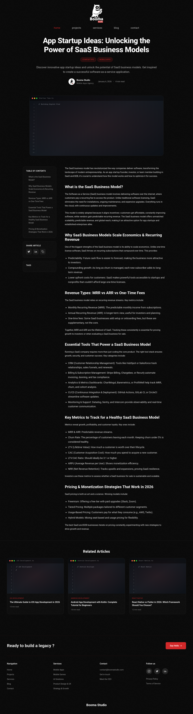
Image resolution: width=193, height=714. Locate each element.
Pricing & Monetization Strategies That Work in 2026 (41, 230)
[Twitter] (157, 671)
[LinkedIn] (165, 671)
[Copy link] (42, 251)
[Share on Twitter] (28, 251)
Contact (10, 688)
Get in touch (105, 674)
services (97, 27)
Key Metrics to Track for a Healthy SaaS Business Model (39, 220)
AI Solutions (58, 679)
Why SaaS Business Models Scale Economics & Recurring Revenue (41, 189)
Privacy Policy (152, 679)
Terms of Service (153, 683)
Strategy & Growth (61, 688)
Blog (9, 684)
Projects (10, 674)
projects (76, 27)
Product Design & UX (62, 684)
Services (10, 679)
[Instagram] (149, 671)
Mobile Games (59, 674)
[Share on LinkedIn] (35, 251)
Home (9, 670)
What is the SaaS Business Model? (40, 178)
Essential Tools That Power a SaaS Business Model (41, 209)
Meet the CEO (105, 679)
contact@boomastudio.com (112, 670)
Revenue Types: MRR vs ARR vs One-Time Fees (40, 199)
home (57, 27)
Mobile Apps (58, 670)
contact (135, 27)
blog (116, 27)
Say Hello (176, 645)
